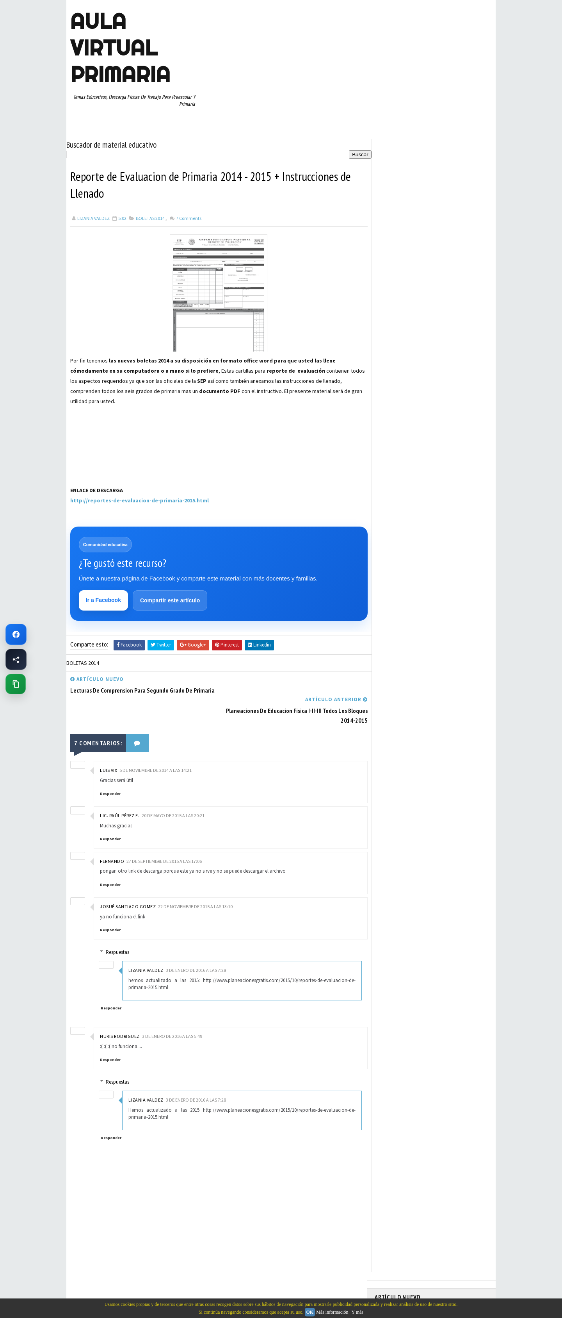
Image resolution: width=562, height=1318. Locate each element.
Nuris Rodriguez (120, 1016)
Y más (357, 1312)
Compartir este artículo (170, 601)
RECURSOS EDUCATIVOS (403, 425)
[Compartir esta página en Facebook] (16, 659)
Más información (332, 1312)
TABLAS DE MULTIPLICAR (403, 452)
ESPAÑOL (441, 370)
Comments (188, 218)
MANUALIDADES (394, 384)
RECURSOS (471, 411)
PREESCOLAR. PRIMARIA (402, 398)
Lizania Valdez (146, 950)
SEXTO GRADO (437, 439)
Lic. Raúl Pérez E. (119, 796)
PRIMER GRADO (394, 411)
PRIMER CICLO (450, 398)
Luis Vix (108, 751)
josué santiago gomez (128, 886)
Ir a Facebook (103, 600)
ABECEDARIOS (392, 329)
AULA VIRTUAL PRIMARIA (120, 48)
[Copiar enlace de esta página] (15, 684)
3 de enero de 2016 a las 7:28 (197, 950)
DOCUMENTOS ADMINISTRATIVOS (413, 357)
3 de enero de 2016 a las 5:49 (172, 1016)
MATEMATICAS (456, 384)
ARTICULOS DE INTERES (403, 343)
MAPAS (425, 384)
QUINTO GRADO (434, 411)
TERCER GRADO (394, 466)
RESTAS (444, 425)
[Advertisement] (109, 454)
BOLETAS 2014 (150, 218)
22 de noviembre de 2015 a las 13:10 (195, 886)
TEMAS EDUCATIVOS (458, 452)
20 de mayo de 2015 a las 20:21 (173, 796)
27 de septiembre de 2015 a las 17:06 (164, 841)
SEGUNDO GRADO (396, 439)
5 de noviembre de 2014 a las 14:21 (155, 751)
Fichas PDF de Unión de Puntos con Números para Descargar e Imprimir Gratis (422, 184)
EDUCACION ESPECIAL (400, 370)
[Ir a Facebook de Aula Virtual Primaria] (16, 634)
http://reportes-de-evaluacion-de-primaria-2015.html (139, 500)
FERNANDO (112, 841)
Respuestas (118, 932)
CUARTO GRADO (452, 343)
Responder (110, 774)
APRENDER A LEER (433, 329)
